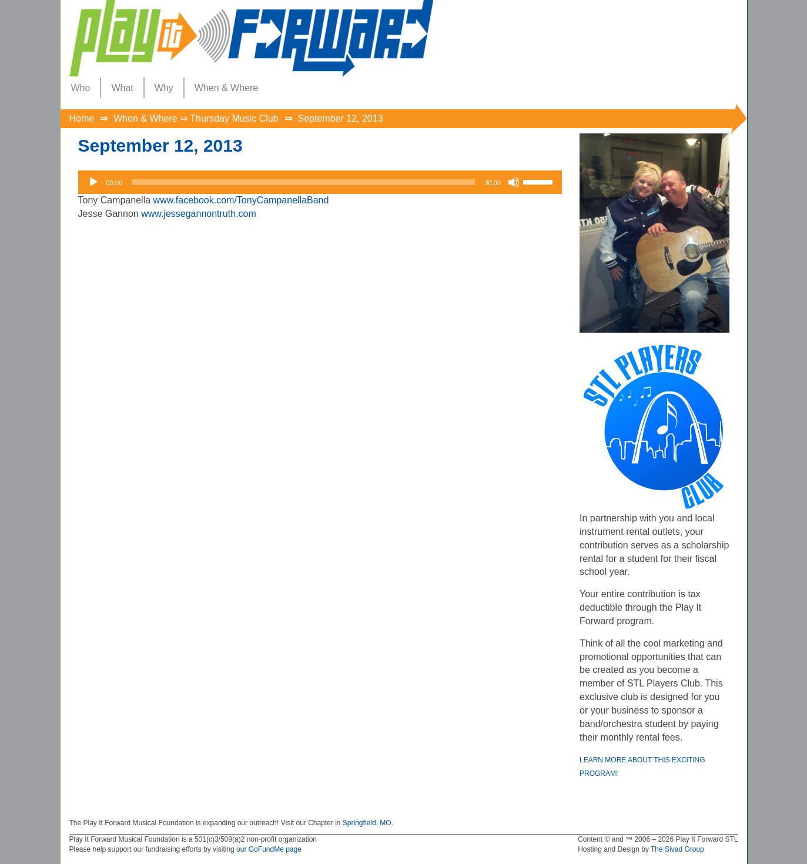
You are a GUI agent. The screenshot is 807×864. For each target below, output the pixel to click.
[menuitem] (81, 88)
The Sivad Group (677, 849)
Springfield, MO (367, 823)
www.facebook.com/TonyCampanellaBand (241, 200)
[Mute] (514, 182)
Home (82, 118)
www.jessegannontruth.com (198, 214)
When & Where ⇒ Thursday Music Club (195, 118)
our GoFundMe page (269, 849)
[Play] (93, 182)
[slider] (303, 182)
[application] (320, 182)
